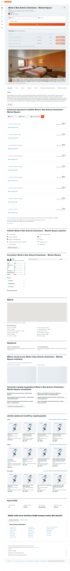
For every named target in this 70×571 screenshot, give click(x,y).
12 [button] (21, 34)
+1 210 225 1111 (11, 12)
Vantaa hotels (12, 548)
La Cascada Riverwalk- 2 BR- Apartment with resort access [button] (58, 499)
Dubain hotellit (30, 547)
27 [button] (24, 40)
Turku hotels (48, 548)
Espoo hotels (30, 548)
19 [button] (21, 37)
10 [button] (16, 34)
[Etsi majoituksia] (2, 8)
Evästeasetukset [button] (10, 236)
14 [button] (27, 34)
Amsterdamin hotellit (50, 542)
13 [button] (24, 34)
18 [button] (48, 34)
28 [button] (27, 40)
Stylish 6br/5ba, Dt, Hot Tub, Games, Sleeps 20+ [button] (28, 499)
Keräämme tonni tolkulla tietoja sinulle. (37, 566)
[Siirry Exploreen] (2, 16)
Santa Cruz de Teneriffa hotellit (52, 540)
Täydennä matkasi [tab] (23, 533)
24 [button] (16, 40)
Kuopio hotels (30, 550)
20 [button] (24, 37)
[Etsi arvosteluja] (43, 273)
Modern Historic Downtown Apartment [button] (13, 448)
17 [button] (16, 37)
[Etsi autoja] (2, 10)
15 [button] (30, 34)
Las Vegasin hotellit (31, 542)
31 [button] (16, 43)
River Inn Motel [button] (10, 473)
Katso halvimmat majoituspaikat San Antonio (58, 458)
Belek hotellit (12, 545)
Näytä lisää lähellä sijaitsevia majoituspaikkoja (58, 432)
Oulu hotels (48, 547)
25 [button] (18, 40)
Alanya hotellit (30, 543)
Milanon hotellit (49, 543)
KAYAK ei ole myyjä (37, 564)
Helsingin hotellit (13, 542)
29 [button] (30, 40)
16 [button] (33, 34)
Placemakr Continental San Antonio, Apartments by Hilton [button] (44, 448)
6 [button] (24, 31)
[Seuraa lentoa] (2, 19)
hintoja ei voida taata (34, 560)
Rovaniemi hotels (13, 550)
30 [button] (33, 40)
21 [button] (27, 37)
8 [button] (30, 31)
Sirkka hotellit (48, 545)
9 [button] (42, 31)
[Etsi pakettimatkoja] (2, 13)
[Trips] (2, 24)
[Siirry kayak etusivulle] (8, 2)
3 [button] (45, 28)
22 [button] (30, 37)
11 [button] (48, 31)
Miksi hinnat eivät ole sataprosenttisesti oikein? (37, 568)
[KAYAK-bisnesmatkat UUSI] (2, 21)
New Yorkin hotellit (31, 545)
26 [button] (21, 40)
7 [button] (27, 31)
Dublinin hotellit (12, 540)
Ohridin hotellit (12, 547)
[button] (2, 2)
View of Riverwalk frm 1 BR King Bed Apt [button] (44, 499)
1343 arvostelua (15, 14)
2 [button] (42, 28)
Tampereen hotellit (13, 543)
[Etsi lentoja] (2, 5)
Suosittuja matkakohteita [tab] (14, 533)
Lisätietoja (56, 231)
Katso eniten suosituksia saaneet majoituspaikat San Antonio (55, 484)
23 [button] (33, 37)
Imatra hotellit (30, 540)
